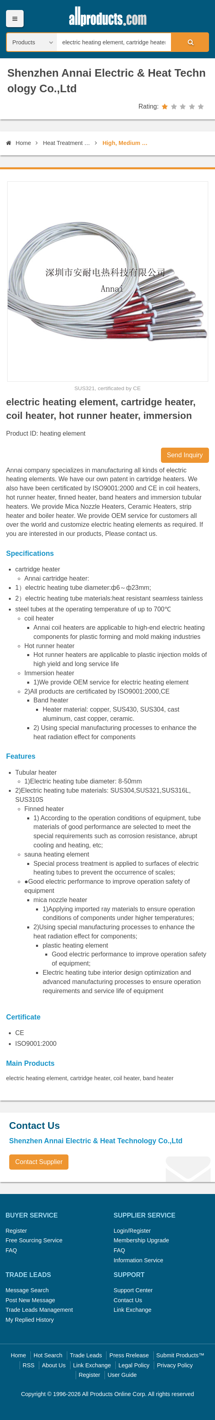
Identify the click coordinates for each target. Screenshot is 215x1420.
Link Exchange (132, 1310)
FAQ (11, 1250)
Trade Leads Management (39, 1310)
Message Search (27, 1290)
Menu (14, 18)
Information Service (138, 1260)
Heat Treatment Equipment (67, 143)
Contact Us (128, 1300)
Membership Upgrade (141, 1240)
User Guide (122, 1375)
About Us (54, 1365)
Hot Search (48, 1355)
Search (189, 42)
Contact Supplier (38, 1161)
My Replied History (30, 1320)
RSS (29, 1365)
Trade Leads (86, 1355)
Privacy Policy (175, 1365)
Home (18, 143)
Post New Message (30, 1300)
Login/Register (132, 1231)
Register (16, 1231)
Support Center (133, 1290)
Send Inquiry (185, 455)
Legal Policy (134, 1365)
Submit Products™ (180, 1355)
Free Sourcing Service (34, 1240)
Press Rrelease (129, 1355)
